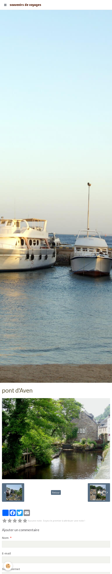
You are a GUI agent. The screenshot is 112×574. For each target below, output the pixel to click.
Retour (56, 492)
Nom (5, 538)
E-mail (6, 553)
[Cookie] (8, 566)
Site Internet (11, 569)
